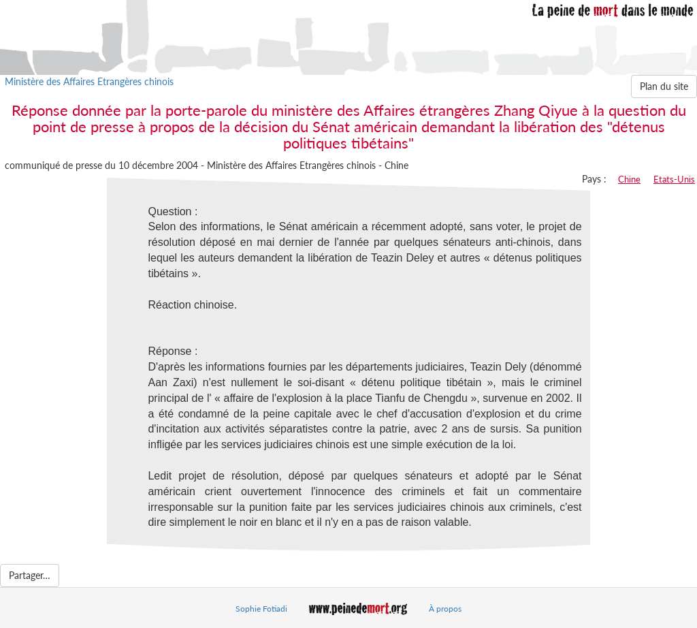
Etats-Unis (674, 179)
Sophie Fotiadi (261, 608)
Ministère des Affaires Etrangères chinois (89, 81)
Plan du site (664, 86)
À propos (445, 608)
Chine (629, 179)
